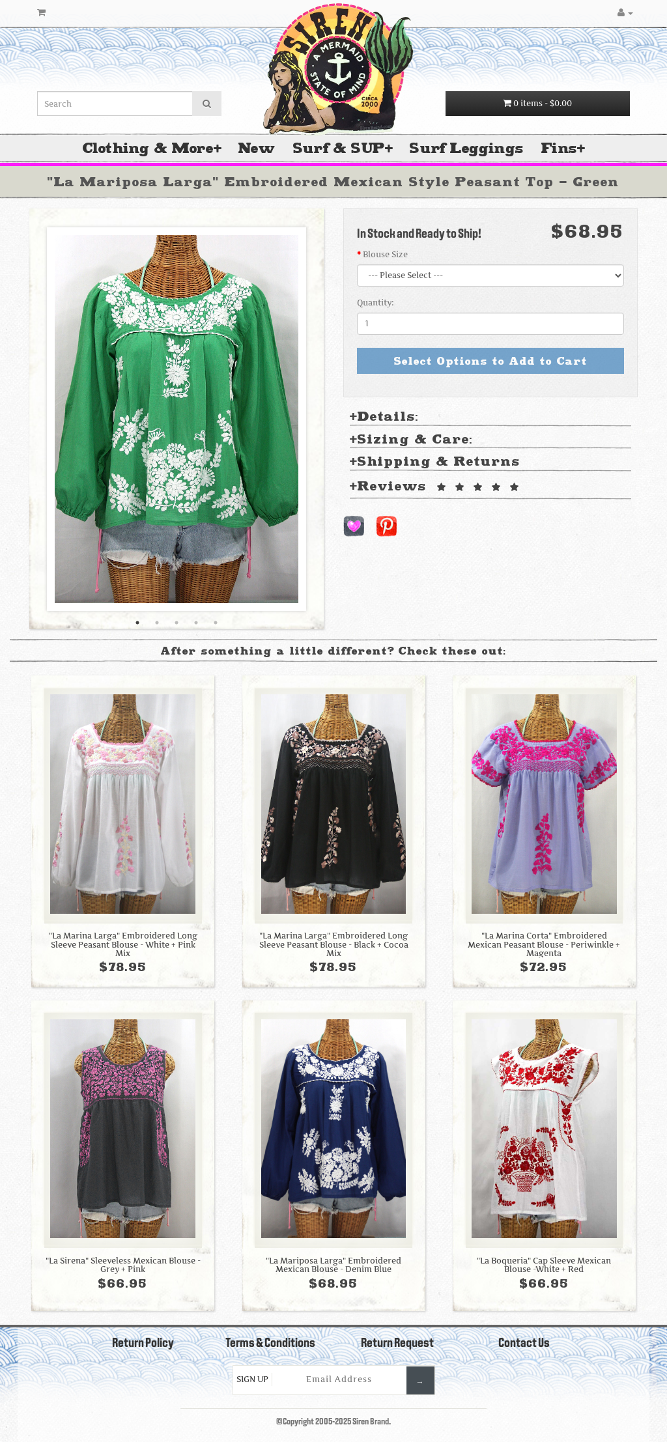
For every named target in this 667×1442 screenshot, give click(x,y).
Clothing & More (148, 148)
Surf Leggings (466, 148)
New (256, 148)
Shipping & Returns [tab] (435, 462)
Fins (559, 148)
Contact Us (524, 1343)
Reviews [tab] (436, 487)
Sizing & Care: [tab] (411, 440)
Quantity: (375, 302)
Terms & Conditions (270, 1343)
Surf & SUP (339, 148)
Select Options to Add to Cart (491, 360)
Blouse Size (385, 254)
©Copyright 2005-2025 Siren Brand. (333, 1422)
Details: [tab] (384, 417)
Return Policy (143, 1343)
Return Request (397, 1343)
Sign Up (252, 1379)
